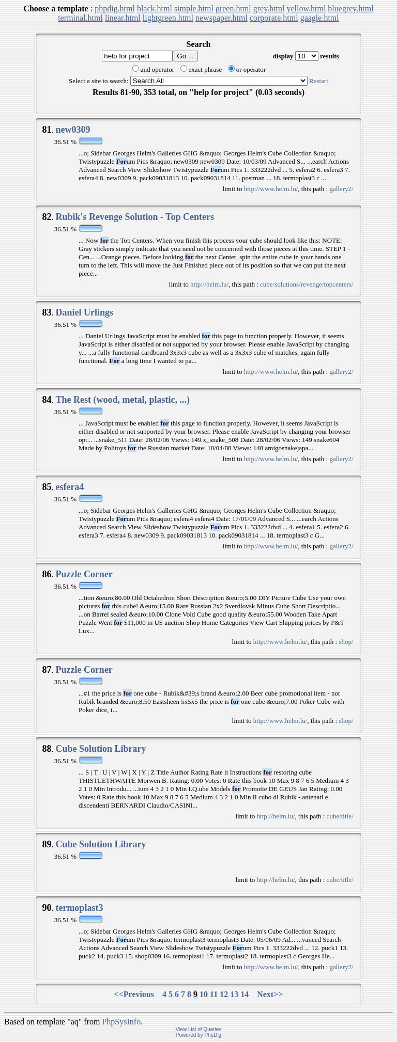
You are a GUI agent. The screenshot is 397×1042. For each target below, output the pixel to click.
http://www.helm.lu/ (271, 189)
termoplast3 (79, 908)
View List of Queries (199, 1029)
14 (244, 994)
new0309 (72, 129)
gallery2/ (341, 189)
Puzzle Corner (83, 574)
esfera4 (69, 487)
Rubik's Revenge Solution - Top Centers (134, 217)
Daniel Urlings (84, 312)
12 (224, 994)
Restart (318, 81)
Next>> (270, 994)
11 (214, 994)
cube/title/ (340, 816)
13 (234, 994)
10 (204, 994)
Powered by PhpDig (198, 1035)
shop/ (346, 641)
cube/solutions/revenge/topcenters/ (307, 284)
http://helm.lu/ (209, 284)
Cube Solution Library (100, 749)
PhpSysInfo (121, 1021)
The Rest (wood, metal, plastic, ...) (122, 399)
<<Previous (134, 994)
